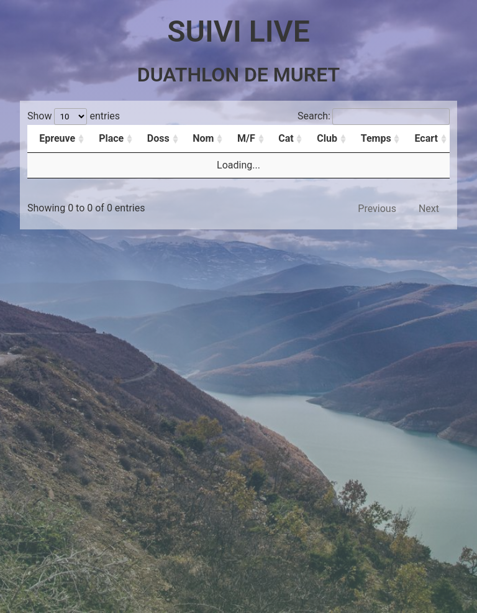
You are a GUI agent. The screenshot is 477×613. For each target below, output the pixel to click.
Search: (374, 116)
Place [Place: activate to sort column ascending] (111, 138)
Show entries (73, 116)
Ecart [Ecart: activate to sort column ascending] (426, 138)
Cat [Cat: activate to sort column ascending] (285, 138)
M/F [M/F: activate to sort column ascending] (246, 138)
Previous (377, 208)
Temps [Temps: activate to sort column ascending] (376, 138)
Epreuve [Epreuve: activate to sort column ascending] (57, 138)
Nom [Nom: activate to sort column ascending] (203, 138)
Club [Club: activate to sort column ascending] (327, 138)
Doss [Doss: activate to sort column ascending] (158, 138)
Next (429, 208)
